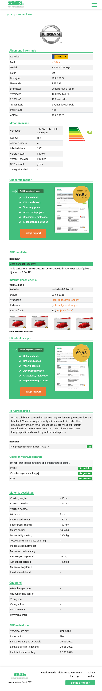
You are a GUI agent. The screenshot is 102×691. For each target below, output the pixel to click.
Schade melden (80, 682)
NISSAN (56, 62)
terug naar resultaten (20, 14)
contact (91, 676)
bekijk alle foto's (64, 310)
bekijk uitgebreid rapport (66, 300)
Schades (16, 4)
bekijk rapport (33, 233)
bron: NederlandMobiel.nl (21, 331)
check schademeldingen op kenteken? (61, 672)
